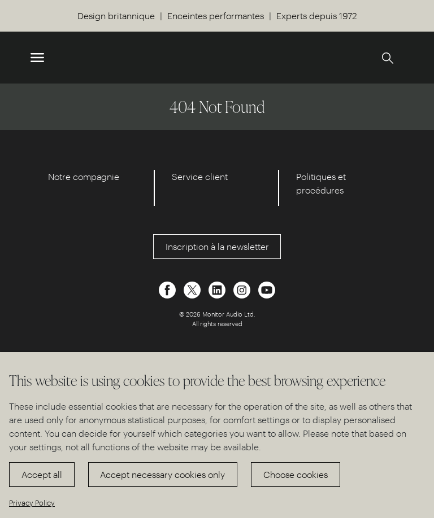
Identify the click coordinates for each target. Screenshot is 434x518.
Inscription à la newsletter (217, 246)
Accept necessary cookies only (162, 474)
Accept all (41, 474)
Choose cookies (295, 474)
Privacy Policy (32, 502)
